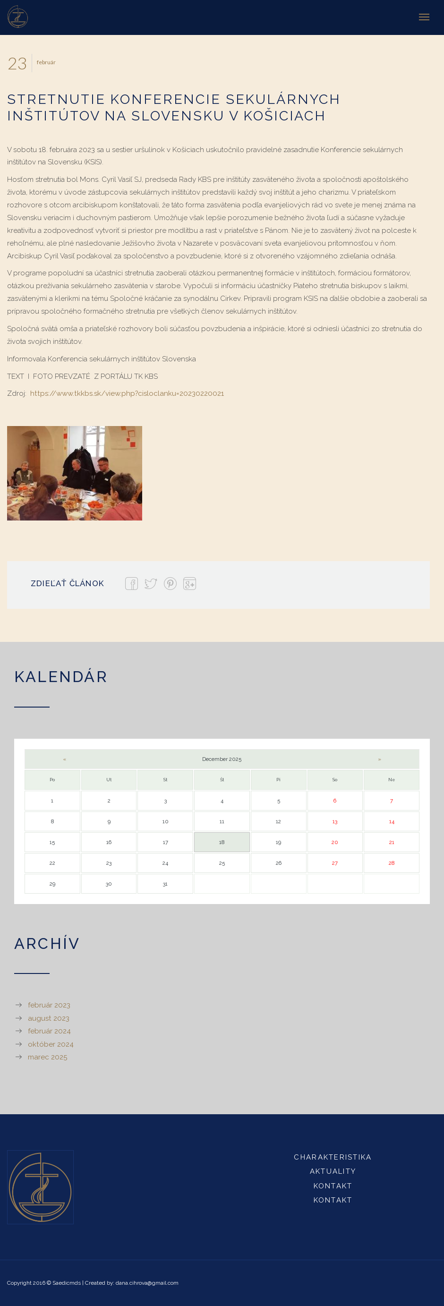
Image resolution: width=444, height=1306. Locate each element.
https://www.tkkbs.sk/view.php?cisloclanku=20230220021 (127, 393)
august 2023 (48, 1018)
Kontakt (333, 1186)
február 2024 (49, 1031)
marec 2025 (47, 1057)
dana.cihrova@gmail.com (147, 1283)
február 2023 (49, 1005)
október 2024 (51, 1044)
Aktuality (333, 1171)
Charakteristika (333, 1157)
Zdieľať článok (67, 583)
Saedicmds (66, 1283)
